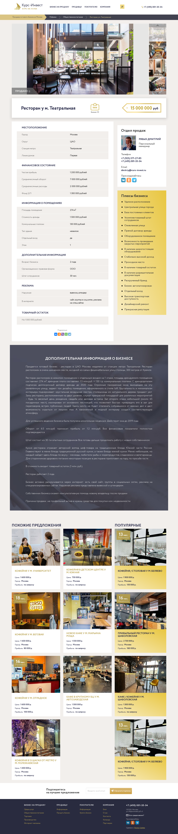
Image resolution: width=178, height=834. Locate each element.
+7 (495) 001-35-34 (153, 7)
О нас (105, 813)
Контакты (107, 816)
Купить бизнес (85, 813)
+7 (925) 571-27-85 (131, 158)
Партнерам (107, 823)
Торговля (28, 816)
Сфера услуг (29, 809)
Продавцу (77, 7)
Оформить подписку (121, 791)
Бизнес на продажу (59, 7)
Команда (106, 820)
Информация (62, 809)
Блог (105, 809)
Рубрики (53, 17)
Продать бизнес (63, 813)
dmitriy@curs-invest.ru (133, 170)
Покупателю (91, 7)
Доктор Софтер (139, 828)
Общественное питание (73, 17)
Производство (30, 820)
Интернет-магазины (32, 823)
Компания (105, 7)
